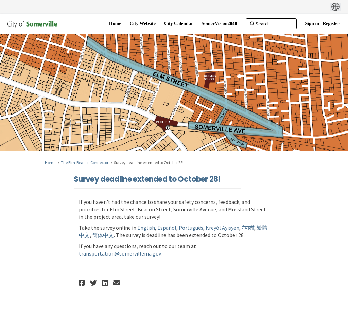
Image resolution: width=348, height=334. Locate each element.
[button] (83, 282)
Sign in (312, 23)
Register (331, 23)
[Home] (115, 24)
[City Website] (142, 24)
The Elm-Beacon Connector (84, 162)
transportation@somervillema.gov (120, 253)
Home (50, 162)
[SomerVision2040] (219, 24)
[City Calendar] (178, 24)
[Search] (271, 23)
